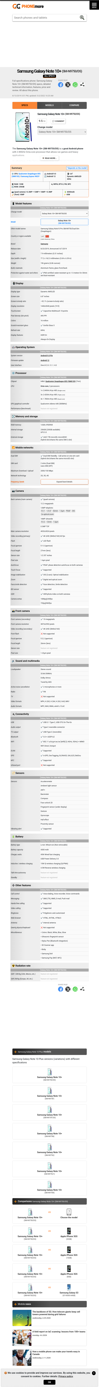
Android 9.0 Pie (47, 356)
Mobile (24, 1304)
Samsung (44, 244)
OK (49, 1382)
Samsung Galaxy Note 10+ (49, 1074)
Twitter (67, 84)
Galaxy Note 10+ (64, 222)
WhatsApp (75, 84)
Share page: (82, 84)
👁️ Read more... (49, 158)
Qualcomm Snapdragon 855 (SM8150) (60, 381)
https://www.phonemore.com (28, 6)
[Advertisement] (49, 44)
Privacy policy (65, 1376)
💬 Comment (58, 121)
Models (49, 105)
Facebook (60, 84)
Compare (74, 105)
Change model (44, 127)
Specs (24, 105)
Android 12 (45, 360)
